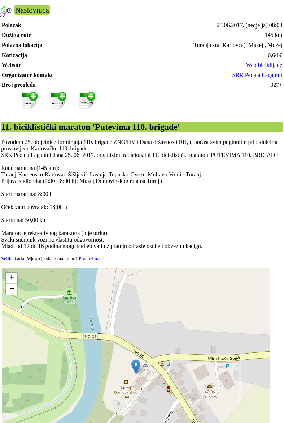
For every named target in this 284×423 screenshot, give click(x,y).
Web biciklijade (264, 65)
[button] (135, 366)
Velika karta (12, 258)
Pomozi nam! (91, 258)
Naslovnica (32, 10)
